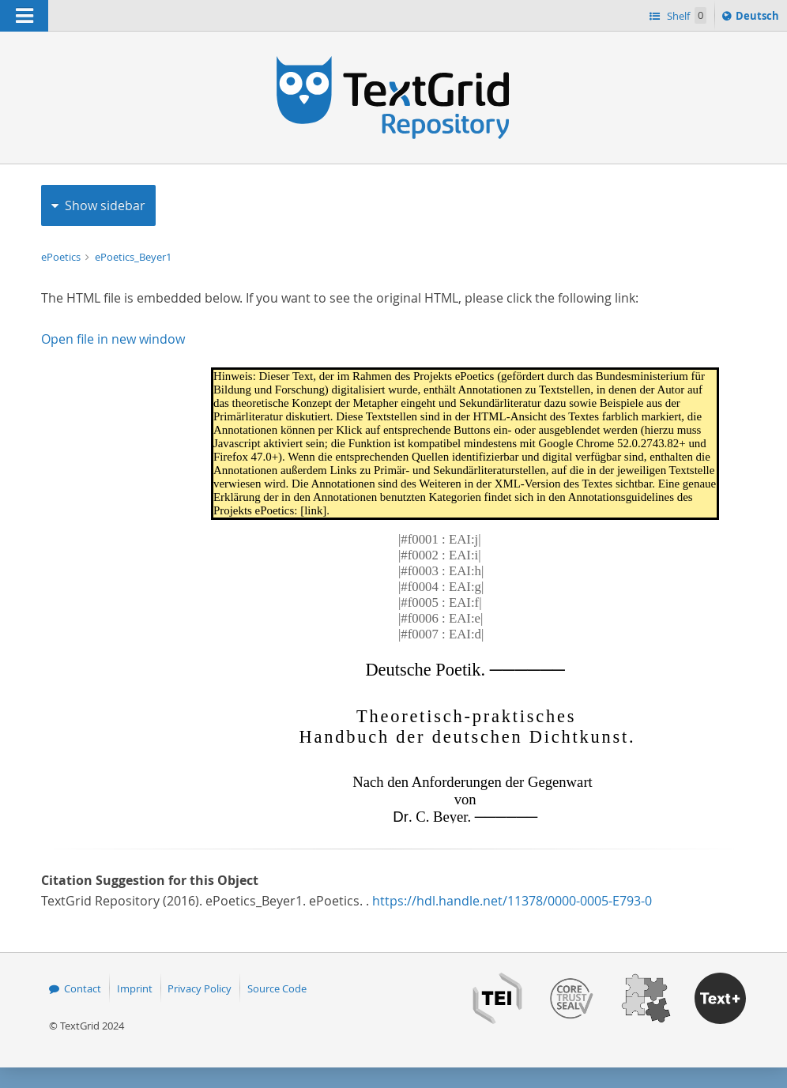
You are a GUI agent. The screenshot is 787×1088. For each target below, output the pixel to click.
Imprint (135, 988)
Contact (82, 988)
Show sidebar (105, 205)
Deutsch (759, 18)
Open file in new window (113, 339)
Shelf (685, 15)
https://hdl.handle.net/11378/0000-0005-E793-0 (512, 900)
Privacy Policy (200, 988)
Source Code (277, 988)
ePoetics (62, 257)
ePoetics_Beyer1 (133, 257)
